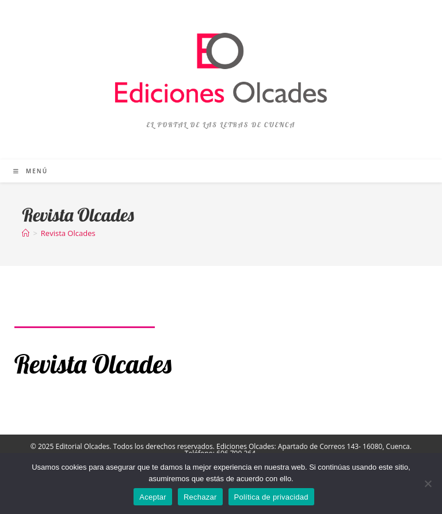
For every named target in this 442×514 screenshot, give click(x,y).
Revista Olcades (68, 233)
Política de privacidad (271, 497)
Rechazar (200, 497)
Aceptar (152, 497)
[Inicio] (25, 233)
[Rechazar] (427, 483)
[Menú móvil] (30, 171)
